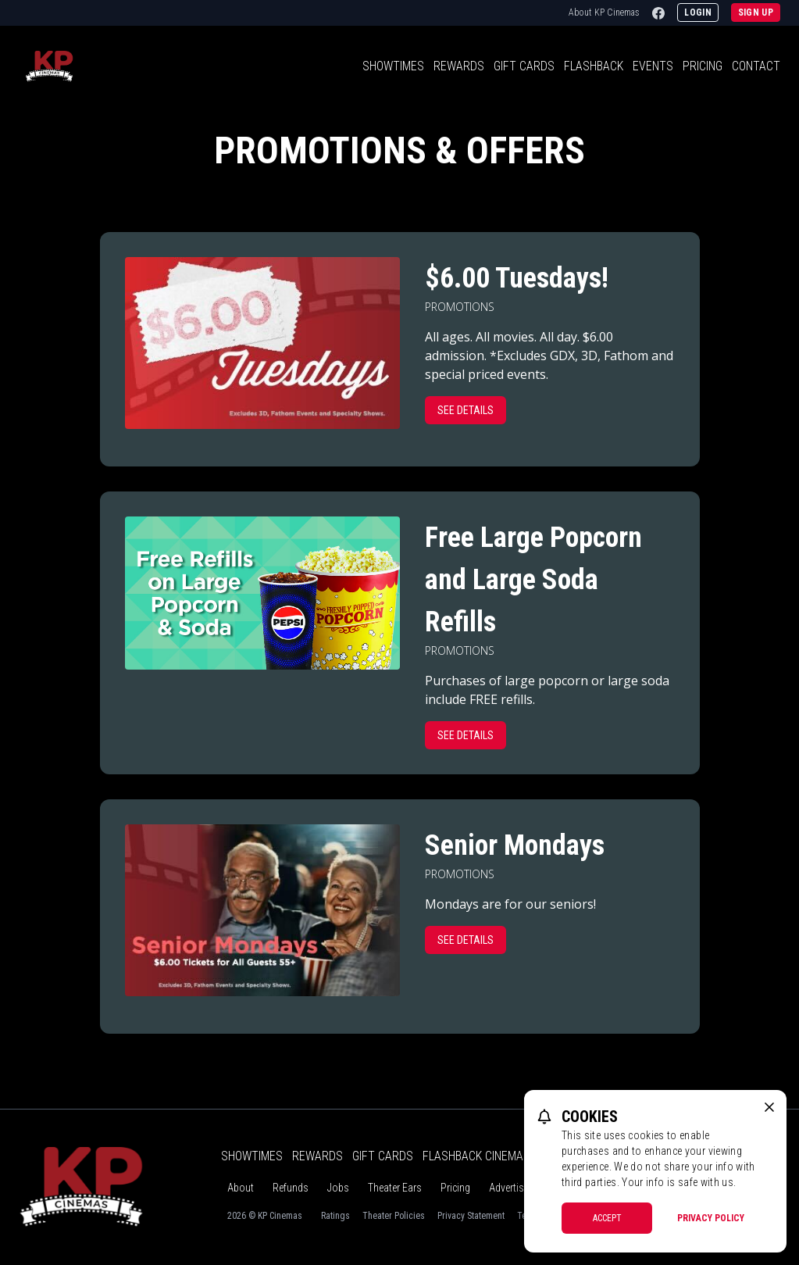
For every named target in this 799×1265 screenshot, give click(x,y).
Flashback (593, 66)
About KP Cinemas (604, 12)
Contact (756, 66)
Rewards (458, 66)
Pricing (702, 66)
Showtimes (393, 66)
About (240, 1187)
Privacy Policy (710, 1218)
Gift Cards (524, 66)
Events (653, 66)
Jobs (338, 1187)
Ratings (335, 1215)
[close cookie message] (769, 1107)
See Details (465, 410)
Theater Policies (393, 1215)
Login (698, 12)
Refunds (291, 1187)
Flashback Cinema (473, 1156)
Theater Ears (395, 1187)
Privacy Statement (471, 1215)
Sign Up (755, 12)
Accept (607, 1218)
